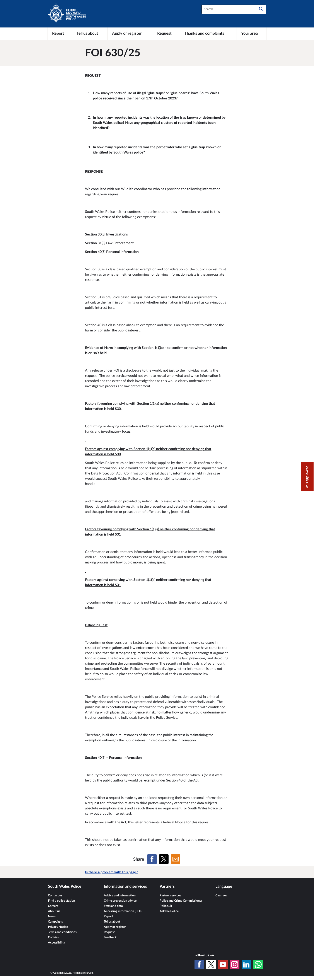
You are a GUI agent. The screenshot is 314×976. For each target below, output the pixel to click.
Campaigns (55, 921)
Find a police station (61, 900)
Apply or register (115, 926)
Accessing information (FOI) (123, 911)
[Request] (166, 33)
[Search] (261, 9)
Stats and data (113, 906)
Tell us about (112, 921)
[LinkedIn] (246, 964)
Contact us (55, 895)
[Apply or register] (130, 33)
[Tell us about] (90, 33)
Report (108, 916)
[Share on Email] (175, 859)
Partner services (170, 895)
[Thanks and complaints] (208, 33)
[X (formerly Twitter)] (211, 964)
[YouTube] (223, 964)
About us (54, 911)
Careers (53, 906)
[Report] (60, 33)
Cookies (53, 937)
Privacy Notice (58, 926)
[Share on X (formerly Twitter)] (164, 859)
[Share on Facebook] (152, 859)
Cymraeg (221, 895)
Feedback (110, 937)
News (52, 916)
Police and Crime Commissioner (181, 900)
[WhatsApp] (258, 964)
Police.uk (166, 906)
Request (109, 932)
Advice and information (120, 895)
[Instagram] (234, 964)
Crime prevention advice (120, 900)
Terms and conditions (62, 932)
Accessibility (56, 942)
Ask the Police (169, 911)
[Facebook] (199, 964)
